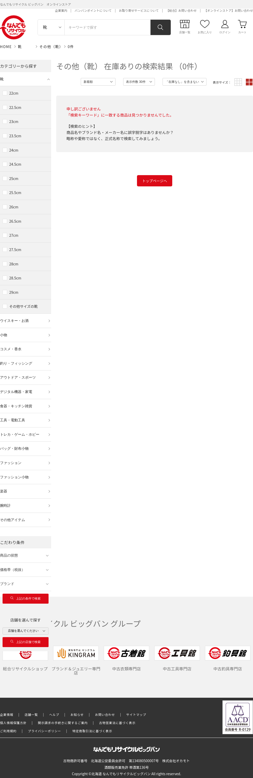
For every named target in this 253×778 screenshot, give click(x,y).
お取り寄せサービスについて (139, 10)
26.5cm (15, 221)
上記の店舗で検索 (25, 642)
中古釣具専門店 (227, 659)
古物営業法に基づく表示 (117, 722)
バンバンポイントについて (93, 10)
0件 (71, 46)
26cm (13, 206)
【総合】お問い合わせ (181, 10)
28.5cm (15, 277)
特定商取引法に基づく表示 (92, 731)
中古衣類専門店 (126, 659)
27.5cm (15, 249)
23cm (13, 121)
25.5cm (15, 192)
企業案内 (61, 10)
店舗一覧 (31, 714)
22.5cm (15, 107)
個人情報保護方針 (13, 722)
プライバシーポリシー (44, 731)
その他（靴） (51, 46)
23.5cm (15, 135)
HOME (6, 46)
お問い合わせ (105, 714)
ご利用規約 (8, 731)
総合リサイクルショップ (25, 659)
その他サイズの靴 (23, 306)
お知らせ (77, 714)
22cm (13, 93)
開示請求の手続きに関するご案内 (63, 722)
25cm (13, 178)
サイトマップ (136, 714)
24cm (13, 150)
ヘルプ (54, 714)
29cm (13, 292)
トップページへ (154, 180)
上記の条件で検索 (25, 598)
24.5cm (15, 164)
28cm (13, 263)
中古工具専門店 (177, 659)
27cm (13, 235)
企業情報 (6, 714)
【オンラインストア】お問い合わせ (228, 10)
